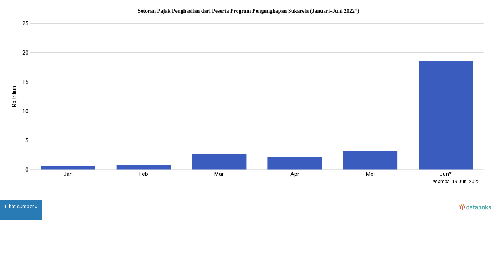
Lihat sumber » (21, 206)
